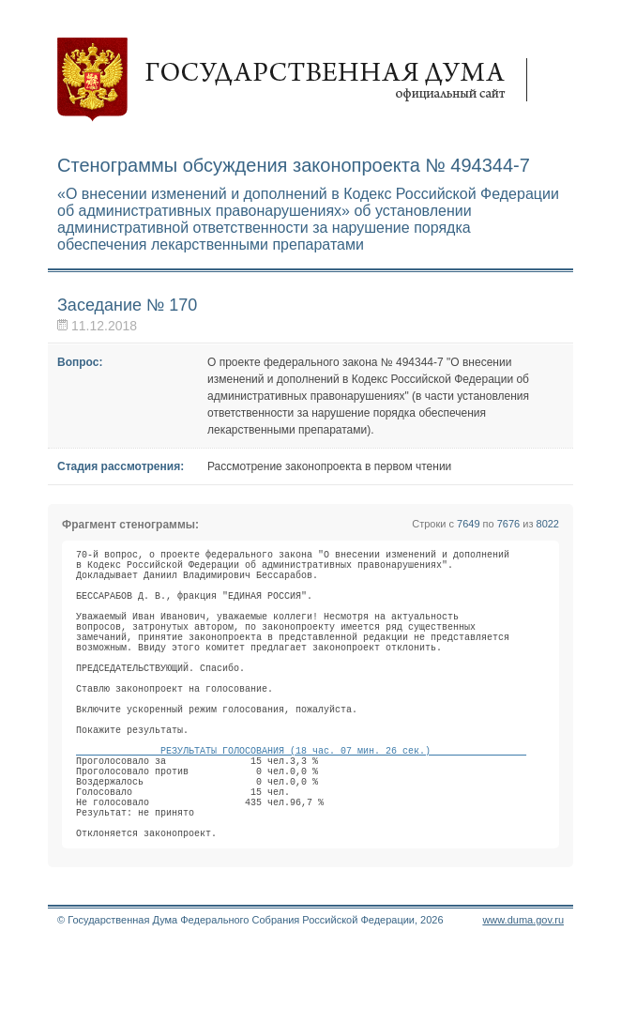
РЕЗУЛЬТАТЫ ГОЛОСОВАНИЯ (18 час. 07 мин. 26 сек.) (301, 806)
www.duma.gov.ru (523, 998)
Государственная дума (301, 80)
